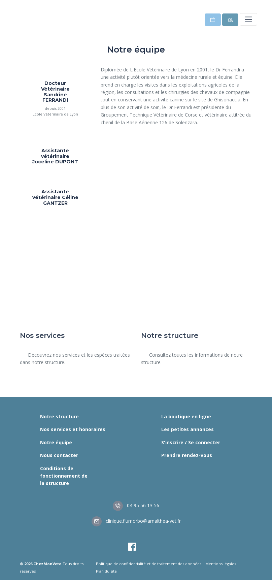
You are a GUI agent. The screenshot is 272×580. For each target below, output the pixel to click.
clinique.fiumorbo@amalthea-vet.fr (136, 521)
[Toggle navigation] (248, 19)
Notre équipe (56, 442)
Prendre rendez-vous (186, 455)
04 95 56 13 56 (136, 505)
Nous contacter (59, 455)
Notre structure (59, 416)
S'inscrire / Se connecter (190, 442)
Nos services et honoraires (72, 429)
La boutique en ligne (186, 416)
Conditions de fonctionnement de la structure (64, 476)
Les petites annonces (187, 429)
